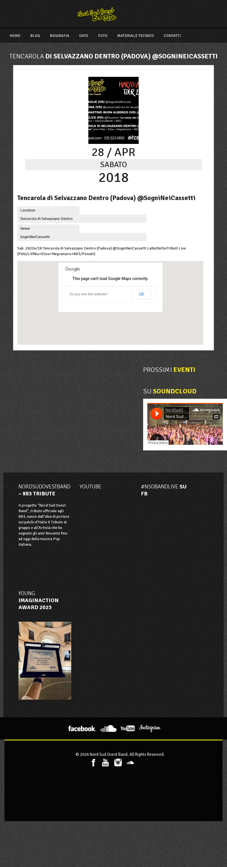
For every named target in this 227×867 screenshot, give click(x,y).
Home (15, 35)
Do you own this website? (88, 294)
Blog (35, 35)
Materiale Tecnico (135, 35)
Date (83, 35)
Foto (102, 35)
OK (141, 294)
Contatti (172, 35)
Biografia (59, 35)
